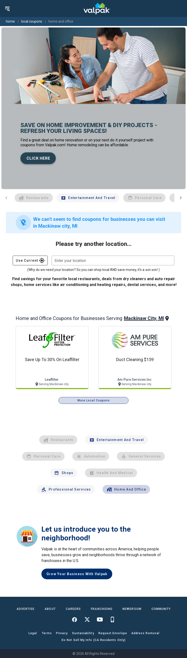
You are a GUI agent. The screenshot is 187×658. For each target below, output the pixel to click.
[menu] (7, 8)
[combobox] (113, 260)
